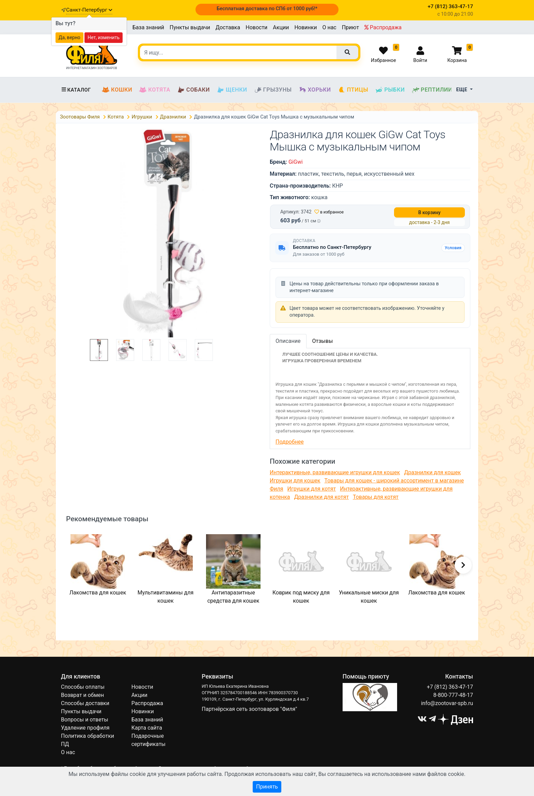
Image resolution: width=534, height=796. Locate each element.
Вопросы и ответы (84, 719)
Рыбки (390, 89)
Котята (154, 89)
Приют (350, 27)
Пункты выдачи (190, 27)
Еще (462, 90)
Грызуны (273, 89)
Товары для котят (375, 497)
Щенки (232, 89)
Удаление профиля (85, 728)
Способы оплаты (83, 687)
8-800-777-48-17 (453, 695)
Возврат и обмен (82, 695)
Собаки (193, 89)
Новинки (305, 27)
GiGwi (295, 162)
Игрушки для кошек (295, 480)
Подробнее (290, 442)
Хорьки (315, 89)
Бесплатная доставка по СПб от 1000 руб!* (267, 8)
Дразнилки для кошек (432, 472)
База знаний (148, 27)
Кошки (117, 89)
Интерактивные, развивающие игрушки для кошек (335, 472)
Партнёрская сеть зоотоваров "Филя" (249, 709)
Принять (267, 786)
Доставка (228, 27)
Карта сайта (146, 728)
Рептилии (432, 89)
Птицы (353, 89)
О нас (329, 27)
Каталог (76, 90)
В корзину (429, 212)
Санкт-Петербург (89, 10)
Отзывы (322, 341)
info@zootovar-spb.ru (447, 703)
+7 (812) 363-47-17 (450, 687)
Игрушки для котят (311, 488)
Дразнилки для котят (321, 497)
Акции (281, 27)
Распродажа (383, 27)
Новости (256, 27)
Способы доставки (85, 703)
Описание (288, 341)
